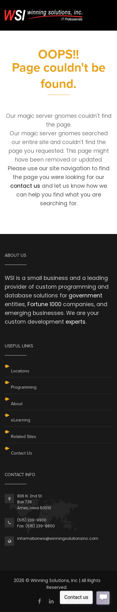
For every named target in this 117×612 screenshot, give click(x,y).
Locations (20, 371)
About (16, 403)
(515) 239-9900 (31, 520)
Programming (24, 387)
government (85, 295)
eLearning (20, 420)
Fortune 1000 (44, 304)
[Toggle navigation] (104, 12)
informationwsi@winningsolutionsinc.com (57, 538)
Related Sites (23, 436)
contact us (25, 186)
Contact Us (21, 453)
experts (75, 322)
